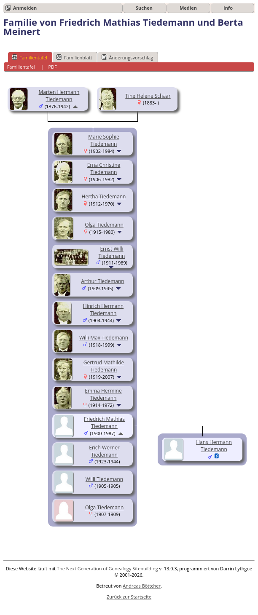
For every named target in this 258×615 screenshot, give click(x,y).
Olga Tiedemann (104, 224)
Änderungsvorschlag (127, 57)
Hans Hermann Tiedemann (214, 446)
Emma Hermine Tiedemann (103, 394)
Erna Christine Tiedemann (104, 168)
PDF (52, 67)
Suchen (144, 8)
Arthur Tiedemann (102, 281)
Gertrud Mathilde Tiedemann (103, 366)
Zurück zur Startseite (129, 597)
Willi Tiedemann (104, 479)
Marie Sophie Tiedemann (103, 140)
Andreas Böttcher (142, 586)
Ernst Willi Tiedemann (112, 252)
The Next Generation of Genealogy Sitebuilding (107, 568)
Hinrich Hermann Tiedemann (103, 309)
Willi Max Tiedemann (103, 337)
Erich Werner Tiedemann (104, 451)
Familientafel (29, 57)
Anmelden (25, 8)
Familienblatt (74, 57)
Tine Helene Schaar (147, 95)
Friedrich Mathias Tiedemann (104, 422)
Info (228, 8)
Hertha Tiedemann (104, 196)
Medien (188, 8)
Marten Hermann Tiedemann (59, 95)
